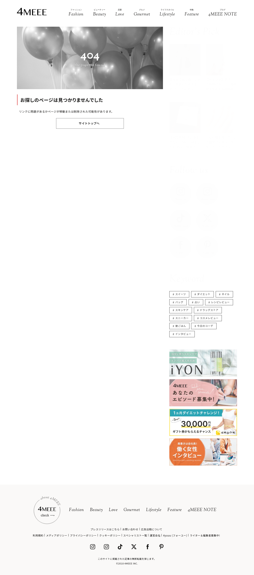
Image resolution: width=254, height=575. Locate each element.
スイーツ (180, 294)
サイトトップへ (89, 123)
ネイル (226, 294)
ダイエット (203, 294)
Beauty (96, 510)
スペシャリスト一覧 (135, 535)
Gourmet (132, 510)
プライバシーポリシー (83, 535)
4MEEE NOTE (202, 510)
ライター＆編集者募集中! (205, 535)
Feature (174, 510)
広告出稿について (151, 529)
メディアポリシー (56, 535)
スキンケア (182, 310)
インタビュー (183, 334)
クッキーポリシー (110, 535)
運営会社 (155, 535)
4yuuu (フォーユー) (175, 535)
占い (197, 302)
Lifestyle (154, 510)
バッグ (179, 302)
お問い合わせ (130, 529)
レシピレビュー (220, 302)
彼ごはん (180, 326)
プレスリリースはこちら (105, 529)
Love (113, 510)
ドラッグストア (209, 310)
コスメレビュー (209, 318)
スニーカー (182, 318)
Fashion (76, 510)
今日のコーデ (205, 326)
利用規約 (38, 535)
